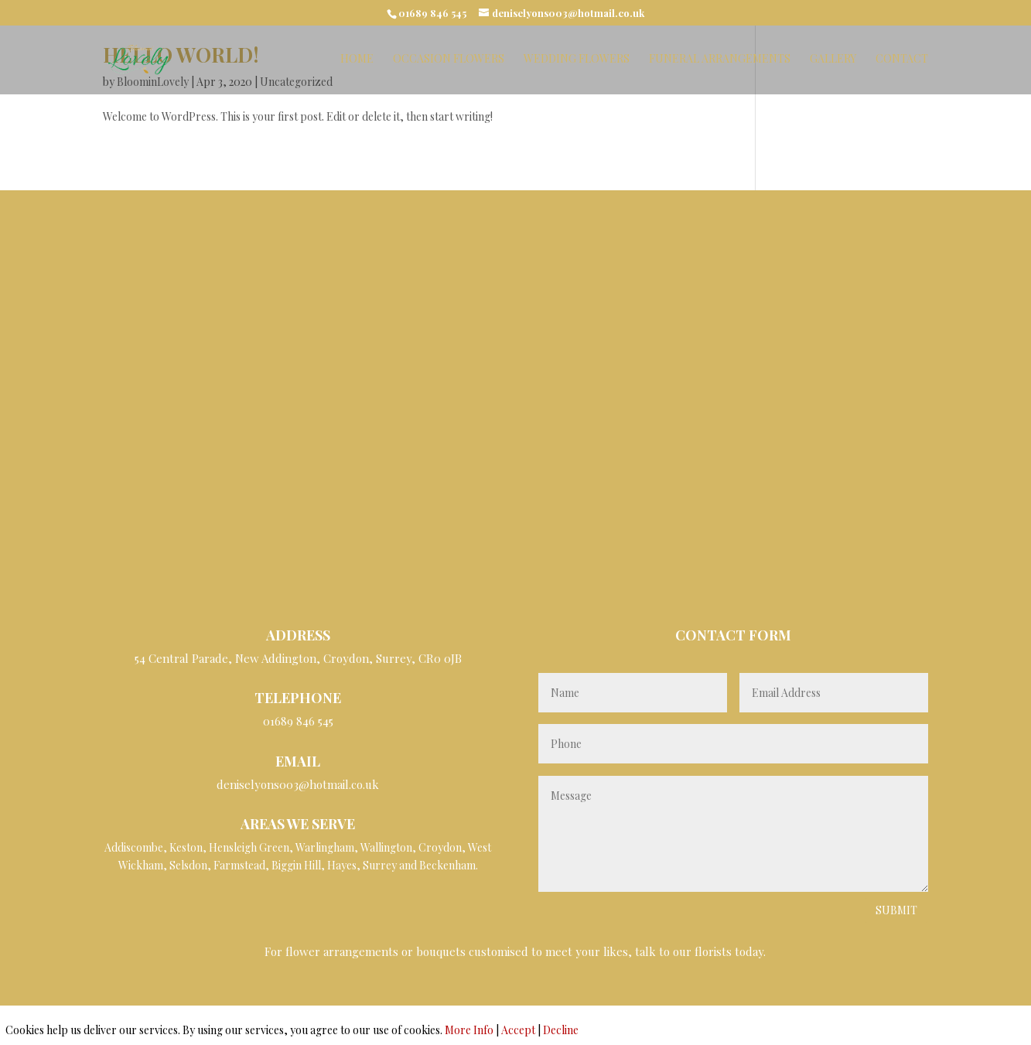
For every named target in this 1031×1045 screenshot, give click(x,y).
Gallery (833, 59)
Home (357, 59)
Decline (561, 1030)
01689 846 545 (432, 12)
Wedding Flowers (577, 59)
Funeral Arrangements (719, 59)
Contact (902, 59)
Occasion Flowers (448, 59)
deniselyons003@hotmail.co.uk (298, 784)
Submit (896, 910)
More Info (469, 1030)
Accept (518, 1030)
